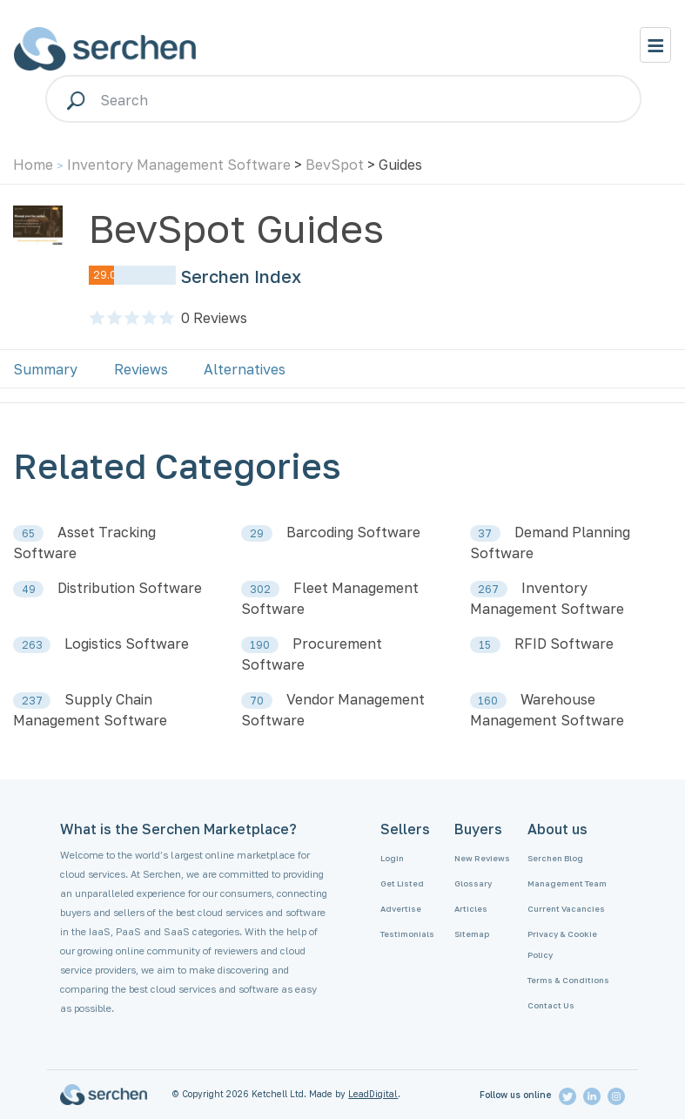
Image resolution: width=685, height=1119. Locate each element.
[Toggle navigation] (655, 45)
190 (260, 644)
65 (28, 533)
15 (485, 644)
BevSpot (335, 164)
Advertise (400, 908)
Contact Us (550, 1005)
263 (32, 644)
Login (392, 858)
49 (29, 589)
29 (257, 533)
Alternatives (244, 369)
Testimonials (407, 934)
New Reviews (482, 858)
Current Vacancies (566, 908)
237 (32, 700)
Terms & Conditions (568, 980)
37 (485, 533)
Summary (45, 369)
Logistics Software (126, 643)
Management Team (567, 883)
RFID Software (564, 643)
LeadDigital (373, 1094)
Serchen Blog (555, 858)
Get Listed (402, 883)
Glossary (473, 883)
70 (257, 700)
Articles (470, 908)
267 (488, 589)
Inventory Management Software (179, 164)
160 (488, 700)
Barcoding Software (353, 532)
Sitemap (471, 934)
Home (33, 164)
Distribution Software (129, 588)
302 (260, 589)
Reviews (214, 318)
